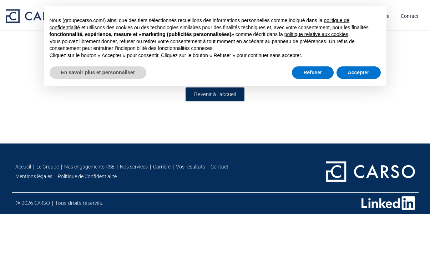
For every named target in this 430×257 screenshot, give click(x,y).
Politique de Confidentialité (87, 176)
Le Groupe (47, 167)
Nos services (134, 167)
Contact (410, 16)
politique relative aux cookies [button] (316, 34)
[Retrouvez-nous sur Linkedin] (388, 203)
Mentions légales (33, 176)
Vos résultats (190, 167)
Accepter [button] (358, 72)
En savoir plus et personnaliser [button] (98, 72)
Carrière (162, 167)
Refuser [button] (312, 72)
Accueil (23, 167)
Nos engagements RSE (89, 167)
